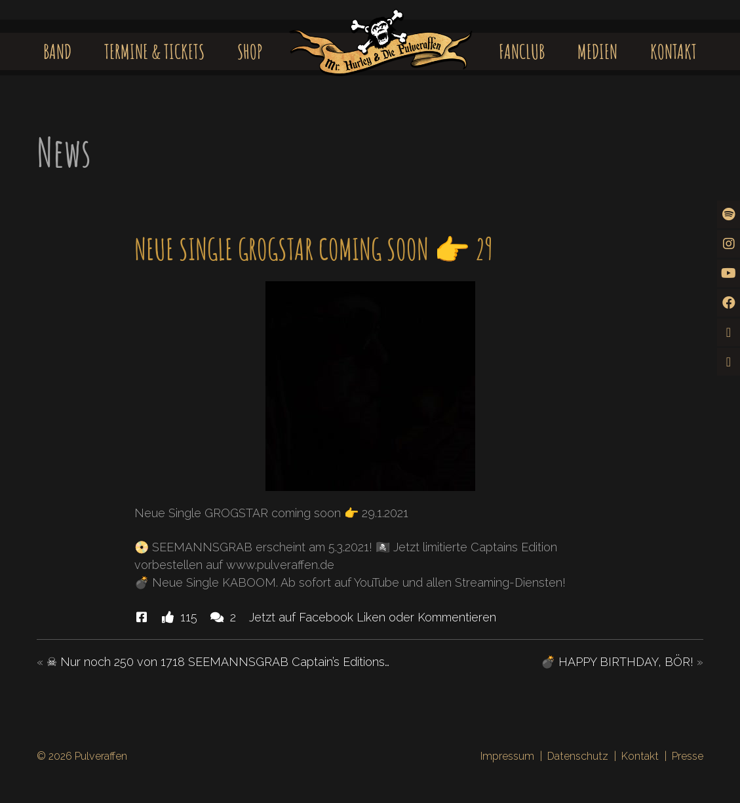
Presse (687, 756)
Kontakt (673, 51)
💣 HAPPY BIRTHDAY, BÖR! (617, 662)
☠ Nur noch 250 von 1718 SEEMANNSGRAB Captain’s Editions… (218, 662)
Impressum (507, 756)
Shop (250, 51)
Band (57, 51)
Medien (597, 51)
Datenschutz (577, 756)
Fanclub (522, 51)
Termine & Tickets (154, 51)
